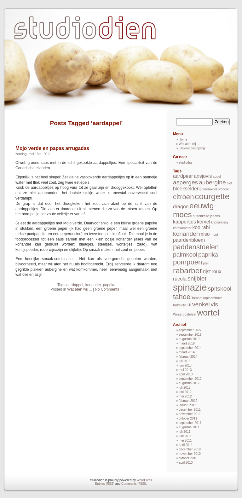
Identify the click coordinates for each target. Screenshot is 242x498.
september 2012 (190, 378)
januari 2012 (187, 405)
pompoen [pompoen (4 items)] (187, 262)
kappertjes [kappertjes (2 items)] (184, 221)
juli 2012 (184, 387)
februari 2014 (188, 356)
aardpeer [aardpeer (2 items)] (183, 176)
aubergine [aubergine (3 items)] (212, 182)
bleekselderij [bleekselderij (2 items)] (187, 188)
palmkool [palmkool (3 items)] (185, 254)
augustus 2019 (189, 339)
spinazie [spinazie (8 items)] (190, 287)
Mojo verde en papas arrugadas (52, 148)
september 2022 (190, 330)
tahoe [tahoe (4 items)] (181, 297)
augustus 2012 (189, 383)
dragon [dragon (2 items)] (180, 206)
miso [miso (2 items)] (204, 234)
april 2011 (186, 445)
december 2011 (190, 409)
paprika (109, 285)
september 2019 (190, 334)
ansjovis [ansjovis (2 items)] (203, 176)
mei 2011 (185, 440)
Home (183, 139)
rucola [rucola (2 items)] (180, 278)
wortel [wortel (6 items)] (208, 312)
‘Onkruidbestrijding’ (192, 148)
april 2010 (186, 462)
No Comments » (108, 289)
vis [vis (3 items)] (214, 304)
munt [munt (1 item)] (214, 234)
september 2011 (190, 423)
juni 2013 (185, 365)
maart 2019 (187, 343)
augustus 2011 (189, 427)
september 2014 (190, 348)
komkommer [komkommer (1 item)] (182, 228)
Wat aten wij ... (79, 289)
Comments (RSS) (133, 483)
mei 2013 (185, 370)
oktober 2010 (188, 458)
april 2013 (186, 374)
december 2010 (190, 449)
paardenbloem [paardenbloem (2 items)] (189, 240)
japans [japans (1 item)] (215, 216)
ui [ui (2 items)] (189, 304)
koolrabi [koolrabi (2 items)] (201, 227)
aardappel (74, 285)
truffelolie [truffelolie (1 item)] (180, 305)
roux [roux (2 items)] (217, 271)
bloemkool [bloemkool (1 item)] (209, 189)
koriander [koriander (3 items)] (185, 233)
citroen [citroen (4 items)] (183, 197)
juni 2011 (185, 436)
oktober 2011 (188, 418)
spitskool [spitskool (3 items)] (219, 288)
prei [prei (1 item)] (206, 263)
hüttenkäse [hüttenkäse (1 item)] (201, 216)
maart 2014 (187, 352)
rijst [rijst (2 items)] (207, 271)
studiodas (185, 162)
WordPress (144, 480)
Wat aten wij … (189, 144)
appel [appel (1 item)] (217, 176)
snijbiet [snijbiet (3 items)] (196, 278)
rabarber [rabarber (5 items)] (187, 270)
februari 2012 (188, 400)
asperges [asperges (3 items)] (185, 182)
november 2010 (190, 453)
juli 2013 (184, 361)
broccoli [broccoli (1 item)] (223, 189)
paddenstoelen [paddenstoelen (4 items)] (196, 247)
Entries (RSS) (104, 483)
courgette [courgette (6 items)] (212, 196)
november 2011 (190, 414)
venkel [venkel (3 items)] (201, 304)
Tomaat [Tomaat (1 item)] (196, 298)
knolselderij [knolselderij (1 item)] (219, 222)
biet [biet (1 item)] (229, 183)
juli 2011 (184, 431)
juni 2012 (185, 392)
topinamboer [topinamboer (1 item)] (212, 298)
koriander (93, 285)
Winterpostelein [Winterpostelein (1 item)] (184, 314)
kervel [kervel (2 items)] (203, 221)
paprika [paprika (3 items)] (208, 254)
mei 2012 (185, 396)
